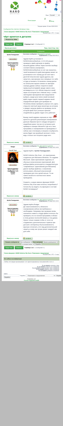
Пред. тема (47, 48)
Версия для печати (10, 48)
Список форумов (9, 31)
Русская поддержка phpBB (31, 280)
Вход (51, 21)
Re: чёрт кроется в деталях (45, 146)
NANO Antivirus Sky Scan (23, 31)
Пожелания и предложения (40, 31)
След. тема (55, 48)
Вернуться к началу (13, 142)
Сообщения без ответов (11, 29)
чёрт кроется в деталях (17, 36)
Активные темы (24, 29)
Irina (15, 39)
